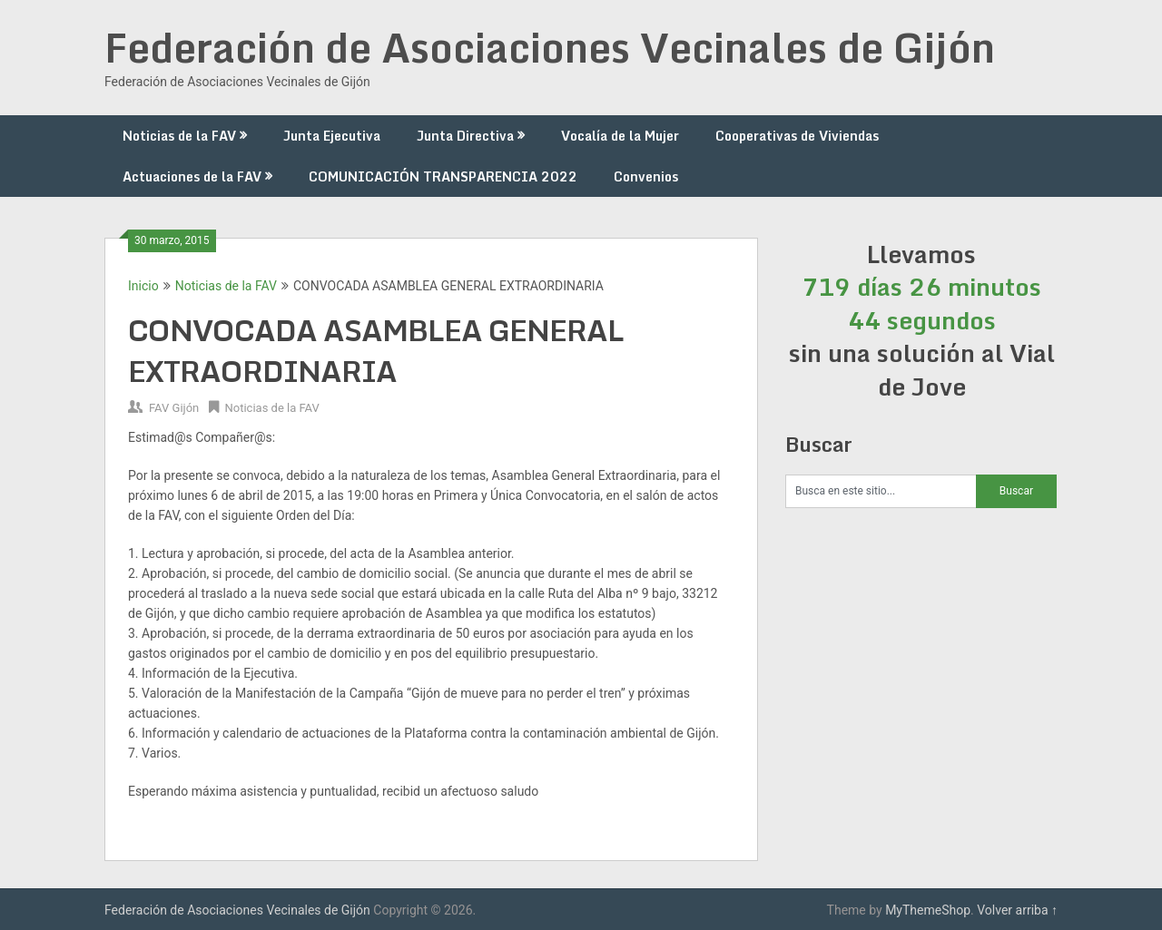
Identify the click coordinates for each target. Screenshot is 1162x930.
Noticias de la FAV (179, 135)
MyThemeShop (927, 910)
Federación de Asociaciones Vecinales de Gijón (549, 47)
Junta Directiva (465, 135)
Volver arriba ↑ (1017, 910)
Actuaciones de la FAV (192, 176)
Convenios (646, 176)
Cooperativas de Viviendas (797, 135)
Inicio (143, 286)
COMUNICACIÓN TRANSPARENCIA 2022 (443, 176)
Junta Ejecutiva (331, 135)
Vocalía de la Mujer (620, 135)
